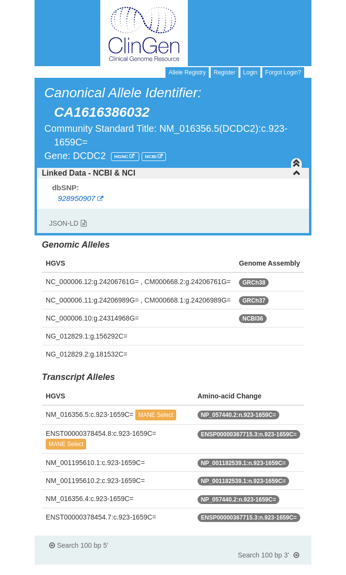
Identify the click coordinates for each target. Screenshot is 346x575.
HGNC (122, 156)
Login (250, 72)
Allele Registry (187, 72)
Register (225, 72)
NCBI (151, 156)
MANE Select (155, 415)
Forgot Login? (283, 72)
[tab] (173, 173)
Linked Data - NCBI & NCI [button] (171, 173)
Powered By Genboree (264, 570)
